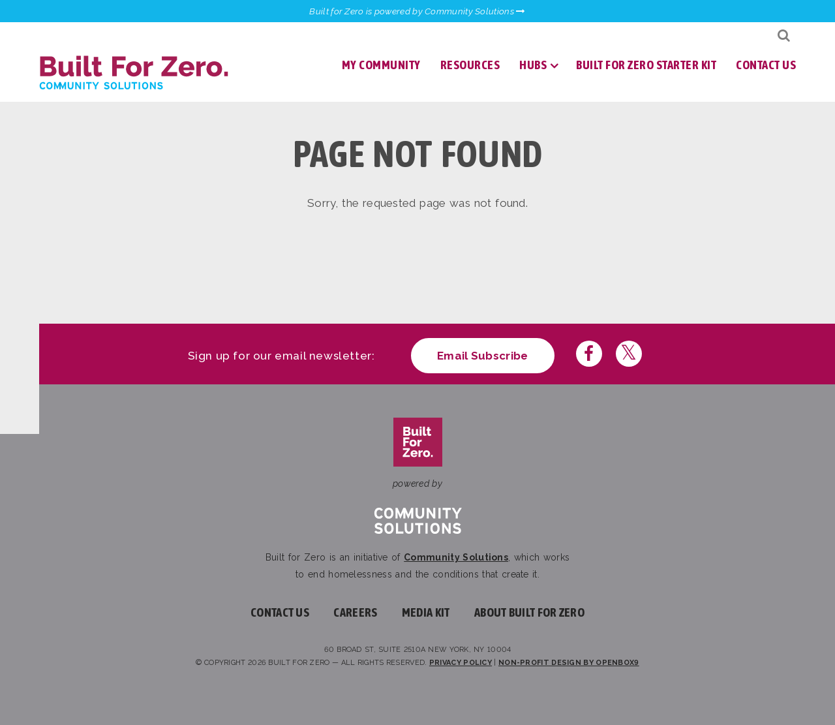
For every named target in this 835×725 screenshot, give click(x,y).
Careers (355, 612)
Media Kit (426, 612)
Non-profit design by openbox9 (568, 662)
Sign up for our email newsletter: (281, 355)
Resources (470, 65)
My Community (381, 65)
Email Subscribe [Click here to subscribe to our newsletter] (482, 355)
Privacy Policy (460, 662)
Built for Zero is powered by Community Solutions (417, 11)
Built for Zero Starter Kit (646, 65)
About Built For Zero (529, 612)
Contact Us (766, 65)
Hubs (533, 65)
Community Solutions (456, 557)
